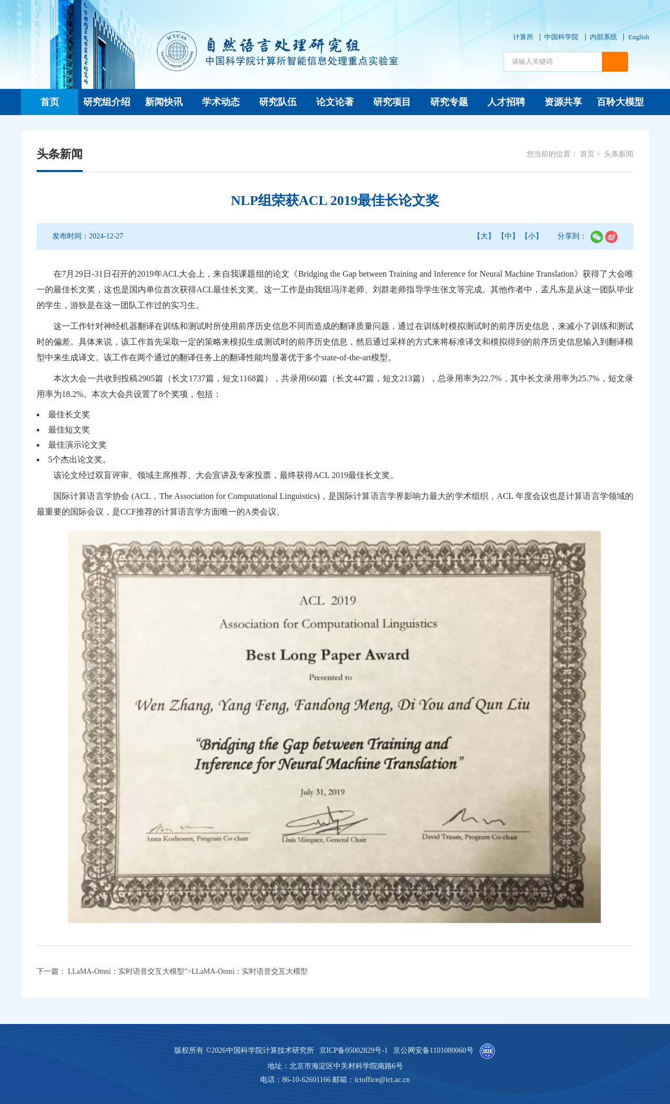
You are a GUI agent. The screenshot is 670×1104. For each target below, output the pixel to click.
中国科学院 (561, 37)
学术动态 (221, 102)
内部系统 (603, 37)
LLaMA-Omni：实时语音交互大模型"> (188, 971)
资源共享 (563, 102)
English (638, 37)
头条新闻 (618, 154)
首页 (49, 102)
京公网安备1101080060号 (433, 1050)
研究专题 (449, 102)
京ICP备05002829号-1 (353, 1050)
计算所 (523, 37)
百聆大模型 (620, 102)
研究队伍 (278, 102)
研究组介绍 (106, 102)
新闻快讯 (164, 102)
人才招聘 (506, 102)
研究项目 (392, 102)
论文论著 (335, 102)
